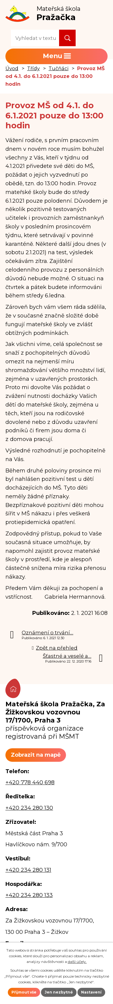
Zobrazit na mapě (36, 755)
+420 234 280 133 (29, 895)
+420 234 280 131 (28, 870)
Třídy (33, 68)
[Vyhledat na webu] (35, 38)
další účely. (77, 961)
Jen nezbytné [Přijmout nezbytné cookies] (59, 992)
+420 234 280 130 (29, 808)
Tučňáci (58, 68)
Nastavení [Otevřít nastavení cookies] (91, 992)
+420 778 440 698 (30, 782)
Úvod (11, 68)
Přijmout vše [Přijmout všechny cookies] (23, 992)
